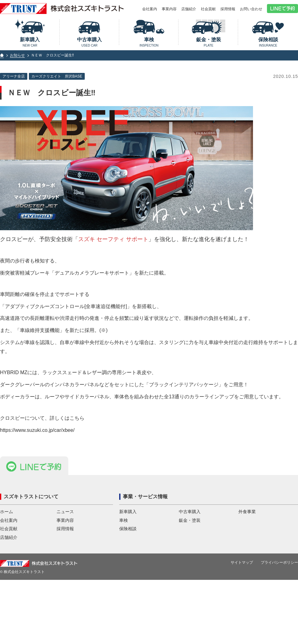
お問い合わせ (251, 9)
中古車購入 (89, 42)
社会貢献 (208, 9)
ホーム (6, 540)
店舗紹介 (188, 9)
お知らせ (17, 55)
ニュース (65, 540)
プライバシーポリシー (279, 591)
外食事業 (247, 540)
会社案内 (149, 9)
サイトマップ (242, 591)
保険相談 (268, 42)
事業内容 (169, 9)
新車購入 (30, 42)
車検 (149, 42)
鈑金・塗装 (208, 42)
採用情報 (227, 9)
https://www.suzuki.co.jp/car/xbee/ (37, 430)
